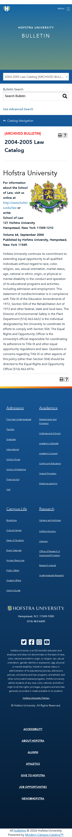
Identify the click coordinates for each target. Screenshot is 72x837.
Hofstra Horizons (47, 531)
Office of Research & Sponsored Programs (49, 553)
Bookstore (11, 520)
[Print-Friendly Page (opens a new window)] (60, 135)
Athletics (33, 764)
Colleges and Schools (49, 433)
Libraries (43, 541)
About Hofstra (33, 741)
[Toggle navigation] (64, 9)
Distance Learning (48, 483)
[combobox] (36, 77)
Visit (8, 489)
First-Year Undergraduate (18, 419)
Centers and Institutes (50, 520)
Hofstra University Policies (36, 698)
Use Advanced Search (18, 109)
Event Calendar (14, 550)
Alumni (33, 752)
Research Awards (47, 565)
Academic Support (48, 453)
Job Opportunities (33, 787)
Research (46, 508)
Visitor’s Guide (13, 590)
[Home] (6, 9)
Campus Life (16, 508)
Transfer (10, 429)
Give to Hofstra (33, 775)
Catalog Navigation (20, 121)
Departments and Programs (47, 421)
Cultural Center (14, 530)
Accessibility (33, 729)
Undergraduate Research (51, 575)
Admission (15, 408)
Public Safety (12, 570)
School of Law (13, 459)
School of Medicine (16, 469)
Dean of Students (15, 540)
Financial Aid (12, 479)
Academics (48, 408)
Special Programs (47, 473)
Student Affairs (13, 580)
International (12, 449)
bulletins (20, 831)
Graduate (11, 439)
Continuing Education (50, 463)
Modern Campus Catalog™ (44, 835)
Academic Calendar (49, 443)
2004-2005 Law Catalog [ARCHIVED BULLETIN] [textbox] (37, 77)
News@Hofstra (33, 798)
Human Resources (15, 560)
